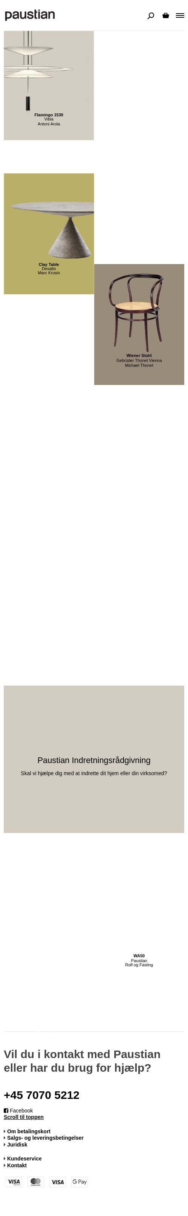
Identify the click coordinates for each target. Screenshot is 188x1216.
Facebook (18, 1111)
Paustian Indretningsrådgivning (93, 760)
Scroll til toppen (24, 1117)
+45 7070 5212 (41, 1095)
